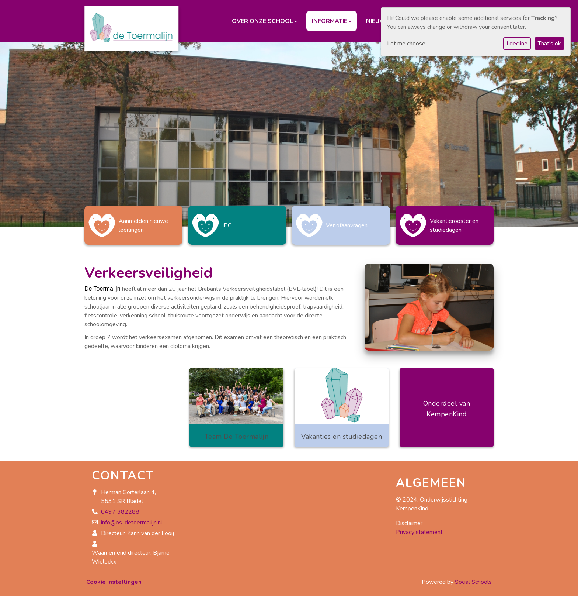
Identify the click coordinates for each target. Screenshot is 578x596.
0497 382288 (120, 508)
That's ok (549, 43)
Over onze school (263, 21)
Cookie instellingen (114, 578)
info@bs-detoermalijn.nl (131, 519)
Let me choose (406, 43)
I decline (516, 43)
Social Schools (473, 578)
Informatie (330, 21)
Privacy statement (419, 528)
